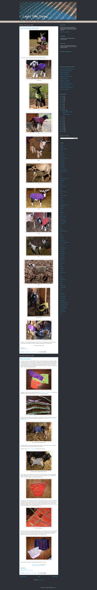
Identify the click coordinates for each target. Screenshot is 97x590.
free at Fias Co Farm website (45, 392)
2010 (63, 124)
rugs (61, 264)
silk (60, 274)
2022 (63, 102)
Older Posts (54, 576)
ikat (61, 227)
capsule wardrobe (63, 191)
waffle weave (62, 294)
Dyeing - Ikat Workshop (64, 72)
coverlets (62, 201)
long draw (62, 238)
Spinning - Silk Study (64, 78)
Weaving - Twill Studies (64, 89)
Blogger (54, 587)
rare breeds (62, 262)
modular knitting (63, 247)
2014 (63, 118)
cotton (61, 199)
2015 (63, 116)
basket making (63, 186)
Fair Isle (61, 152)
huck (61, 225)
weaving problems (63, 305)
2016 (63, 109)
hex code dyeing (63, 221)
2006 (63, 131)
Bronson (61, 146)
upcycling (62, 292)
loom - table (62, 240)
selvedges (62, 268)
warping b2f (62, 300)
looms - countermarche (64, 242)
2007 (63, 129)
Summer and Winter (64, 178)
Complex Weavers (63, 148)
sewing (61, 270)
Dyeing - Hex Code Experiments (66, 70)
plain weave (62, 257)
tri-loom (61, 289)
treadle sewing (63, 287)
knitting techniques (63, 231)
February (64, 110)
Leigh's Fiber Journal (35, 16)
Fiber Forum (62, 154)
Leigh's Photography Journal (52, 21)
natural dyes (62, 251)
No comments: (34, 351)
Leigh (35, 565)
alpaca (61, 182)
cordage (61, 197)
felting (61, 214)
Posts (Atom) (41, 579)
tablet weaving (63, 285)
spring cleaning (63, 279)
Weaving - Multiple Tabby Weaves (66, 83)
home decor (62, 223)
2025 (63, 97)
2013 (63, 120)
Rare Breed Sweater (64, 171)
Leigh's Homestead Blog (39, 21)
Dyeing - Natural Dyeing (64, 74)
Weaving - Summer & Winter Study (66, 87)
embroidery (62, 212)
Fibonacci (62, 156)
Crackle (61, 150)
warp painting (62, 296)
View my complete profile (64, 31)
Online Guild (62, 165)
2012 (63, 121)
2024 (63, 99)
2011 (63, 123)
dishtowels (62, 206)
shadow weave (63, 272)
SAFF (61, 173)
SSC (61, 174)
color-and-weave (63, 195)
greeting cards (62, 219)
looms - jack (62, 244)
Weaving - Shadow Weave (65, 85)
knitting (61, 229)
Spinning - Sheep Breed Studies (66, 76)
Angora (61, 145)
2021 (63, 104)
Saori (61, 176)
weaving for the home (64, 304)
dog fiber (61, 208)
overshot (61, 255)
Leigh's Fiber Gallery (29, 21)
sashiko (61, 266)
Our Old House (62, 21)
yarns (61, 313)
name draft (62, 249)
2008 (63, 128)
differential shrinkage (64, 204)
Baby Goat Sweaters (24, 349)
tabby (61, 283)
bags (61, 184)
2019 (63, 107)
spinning (61, 277)
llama (61, 234)
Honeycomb (62, 159)
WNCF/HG (62, 180)
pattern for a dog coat (31, 448)
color (61, 193)
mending (61, 246)
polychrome (62, 259)
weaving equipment (63, 302)
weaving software (63, 307)
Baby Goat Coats (23, 569)
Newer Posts (23, 576)
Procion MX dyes (63, 169)
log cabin (62, 236)
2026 (63, 96)
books (61, 188)
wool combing (62, 311)
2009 (63, 126)
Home (22, 21)
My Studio (62, 163)
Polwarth (61, 167)
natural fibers (62, 253)
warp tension (62, 298)
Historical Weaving (63, 158)
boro (61, 189)
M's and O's (62, 161)
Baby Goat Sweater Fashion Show (29, 28)
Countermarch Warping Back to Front (67, 68)
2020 (63, 105)
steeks (61, 281)
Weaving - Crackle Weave (65, 80)
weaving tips (62, 309)
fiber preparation (63, 216)
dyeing (61, 210)
